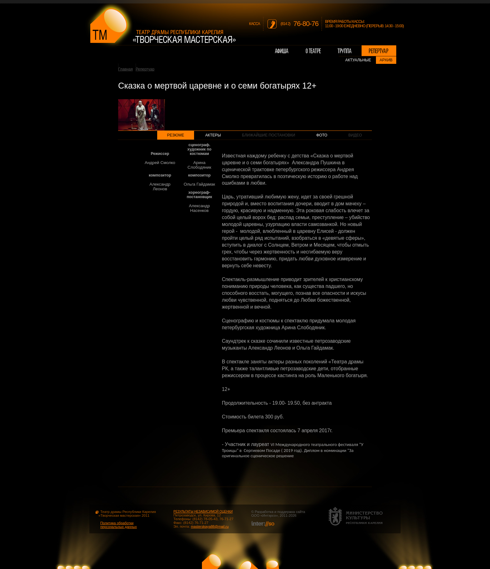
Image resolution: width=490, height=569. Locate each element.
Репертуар (145, 69)
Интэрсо (269, 515)
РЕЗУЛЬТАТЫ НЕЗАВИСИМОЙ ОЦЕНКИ (202, 511)
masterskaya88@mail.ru (210, 526)
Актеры (213, 135)
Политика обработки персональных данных (118, 525)
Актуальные (358, 60)
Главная (125, 69)
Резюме (175, 135)
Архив (386, 60)
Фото (321, 135)
